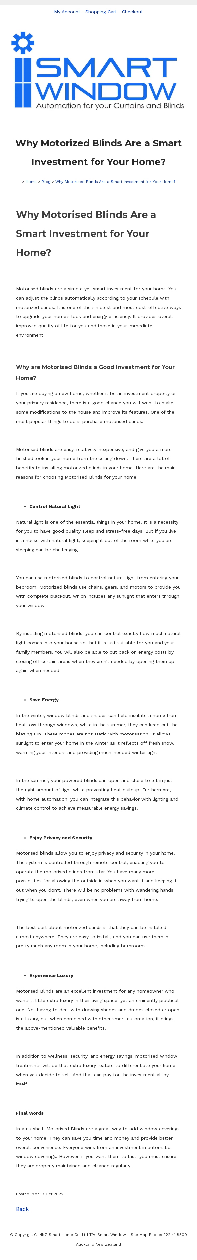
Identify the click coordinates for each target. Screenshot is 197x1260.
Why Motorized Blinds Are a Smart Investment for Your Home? (115, 181)
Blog (46, 181)
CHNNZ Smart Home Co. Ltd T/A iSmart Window (80, 1234)
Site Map (139, 1234)
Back (22, 1209)
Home (31, 181)
